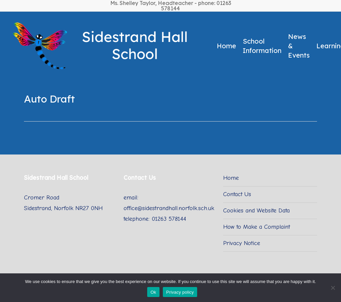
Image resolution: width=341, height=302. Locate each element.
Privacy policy (180, 292)
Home (231, 177)
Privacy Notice (241, 243)
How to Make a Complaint (256, 226)
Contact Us (237, 194)
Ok (153, 292)
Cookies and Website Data (256, 210)
